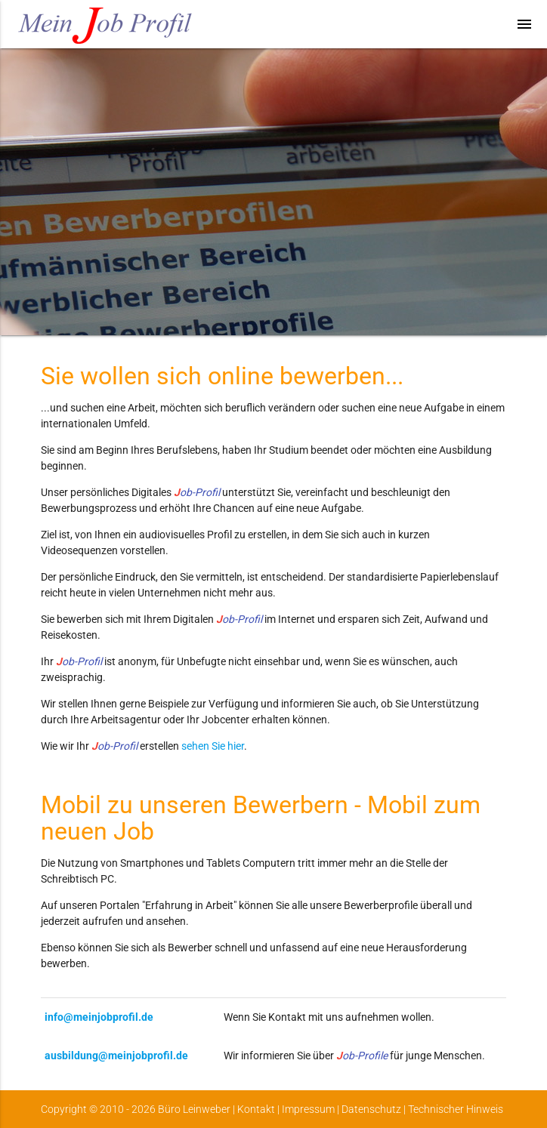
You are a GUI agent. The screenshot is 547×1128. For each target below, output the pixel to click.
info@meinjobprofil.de (99, 1017)
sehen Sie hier (212, 746)
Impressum (308, 1109)
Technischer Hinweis (455, 1109)
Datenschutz (371, 1109)
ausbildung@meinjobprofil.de (116, 1055)
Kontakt (256, 1109)
